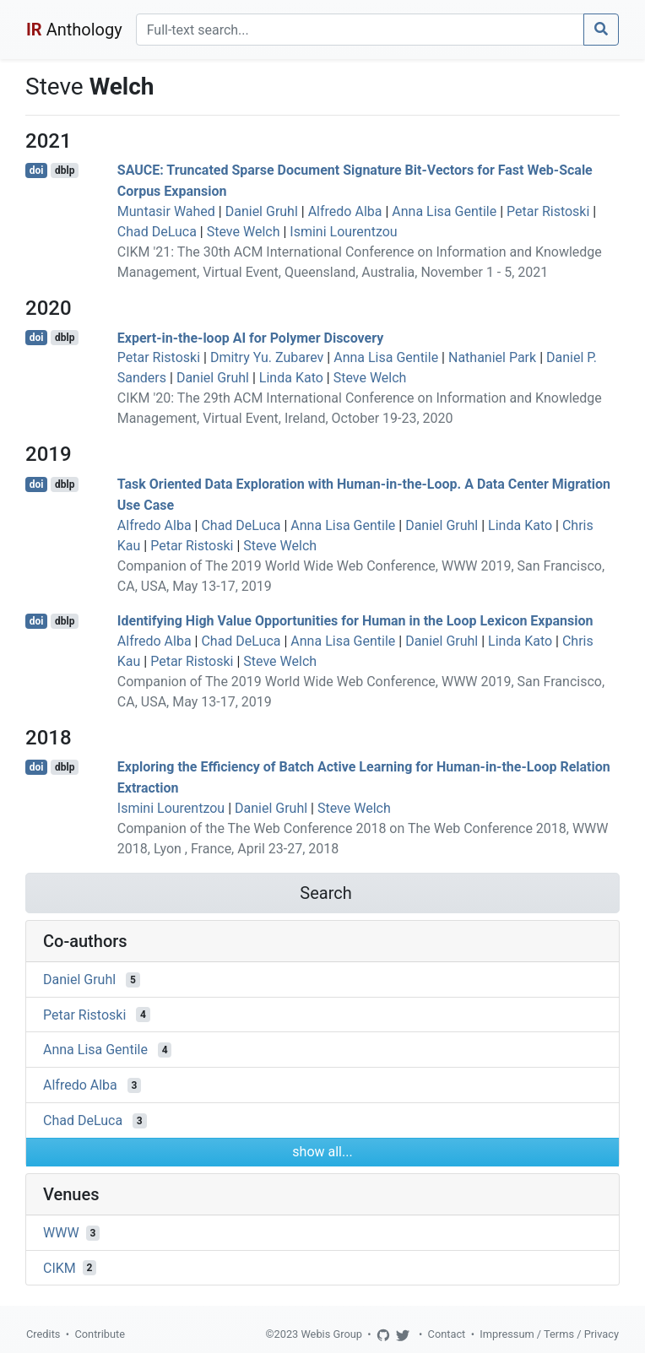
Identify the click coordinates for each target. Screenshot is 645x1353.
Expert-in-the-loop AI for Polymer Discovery (250, 337)
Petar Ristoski (548, 211)
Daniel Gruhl (261, 211)
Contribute (99, 1334)
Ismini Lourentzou (343, 232)
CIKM (59, 1267)
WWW (61, 1233)
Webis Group (331, 1334)
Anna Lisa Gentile (444, 211)
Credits (43, 1334)
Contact (447, 1334)
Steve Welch (243, 232)
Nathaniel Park (492, 357)
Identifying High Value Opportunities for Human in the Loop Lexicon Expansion (355, 621)
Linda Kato (291, 378)
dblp (64, 170)
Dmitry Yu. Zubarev (266, 357)
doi (37, 170)
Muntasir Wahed (166, 211)
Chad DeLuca (157, 232)
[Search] (360, 30)
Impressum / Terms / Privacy (549, 1334)
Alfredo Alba (345, 211)
